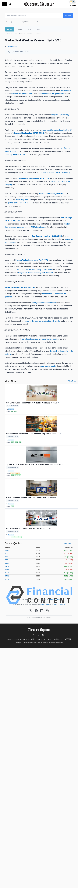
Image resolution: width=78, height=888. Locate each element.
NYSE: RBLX (61, 193)
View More (72, 381)
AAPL (7, 553)
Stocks (20, 29)
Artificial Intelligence (15, 473)
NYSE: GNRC (38, 133)
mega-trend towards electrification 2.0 (57, 130)
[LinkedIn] (41, 610)
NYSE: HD (60, 94)
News (15, 33)
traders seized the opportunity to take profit (34, 269)
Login (74, 5)
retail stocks (66, 91)
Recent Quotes (10, 22)
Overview (9, 33)
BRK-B (16, 442)
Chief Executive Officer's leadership (56, 172)
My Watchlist (25, 22)
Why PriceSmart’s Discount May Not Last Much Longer (29, 528)
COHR (16, 475)
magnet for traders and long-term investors (35, 273)
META (7, 566)
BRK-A (12, 442)
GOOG (7, 563)
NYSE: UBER (57, 236)
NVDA (7, 573)
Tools (38, 29)
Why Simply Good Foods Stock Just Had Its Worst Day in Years (32, 403)
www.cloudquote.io (55, 599)
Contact (40, 643)
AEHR (12, 475)
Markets (9, 29)
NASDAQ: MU (30, 287)
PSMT (16, 537)
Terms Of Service (59, 604)
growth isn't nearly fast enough (20, 203)
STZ (20, 442)
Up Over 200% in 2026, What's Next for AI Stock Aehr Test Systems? (34, 464)
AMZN (7, 550)
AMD (6, 557)
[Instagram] (47, 610)
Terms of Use (48, 643)
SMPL (15, 411)
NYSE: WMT (28, 94)
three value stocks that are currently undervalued (39, 339)
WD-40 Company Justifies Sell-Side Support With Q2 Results (31, 498)
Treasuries (38, 33)
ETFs (29, 29)
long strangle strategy (60, 115)
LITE (20, 475)
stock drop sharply (23, 200)
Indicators (40, 22)
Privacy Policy (45, 604)
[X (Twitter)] (31, 610)
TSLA (7, 579)
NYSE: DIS (44, 178)
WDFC (12, 506)
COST (12, 537)
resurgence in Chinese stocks (44, 303)
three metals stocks (48, 366)
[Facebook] (36, 610)
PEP (12, 411)
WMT (20, 537)
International (30, 33)
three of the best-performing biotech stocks (42, 321)
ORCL (7, 576)
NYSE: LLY (24, 154)
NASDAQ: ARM (14, 221)
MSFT (7, 569)
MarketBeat (11, 409)
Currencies (22, 33)
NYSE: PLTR (43, 260)
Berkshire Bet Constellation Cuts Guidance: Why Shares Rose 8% (33, 434)
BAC (6, 560)
